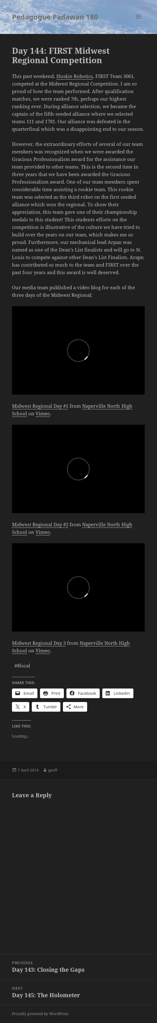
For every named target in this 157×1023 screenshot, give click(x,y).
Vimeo (43, 413)
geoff (52, 770)
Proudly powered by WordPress (40, 1013)
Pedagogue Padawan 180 (55, 16)
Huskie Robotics (74, 76)
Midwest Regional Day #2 (40, 524)
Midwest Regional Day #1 (40, 406)
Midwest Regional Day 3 (39, 643)
